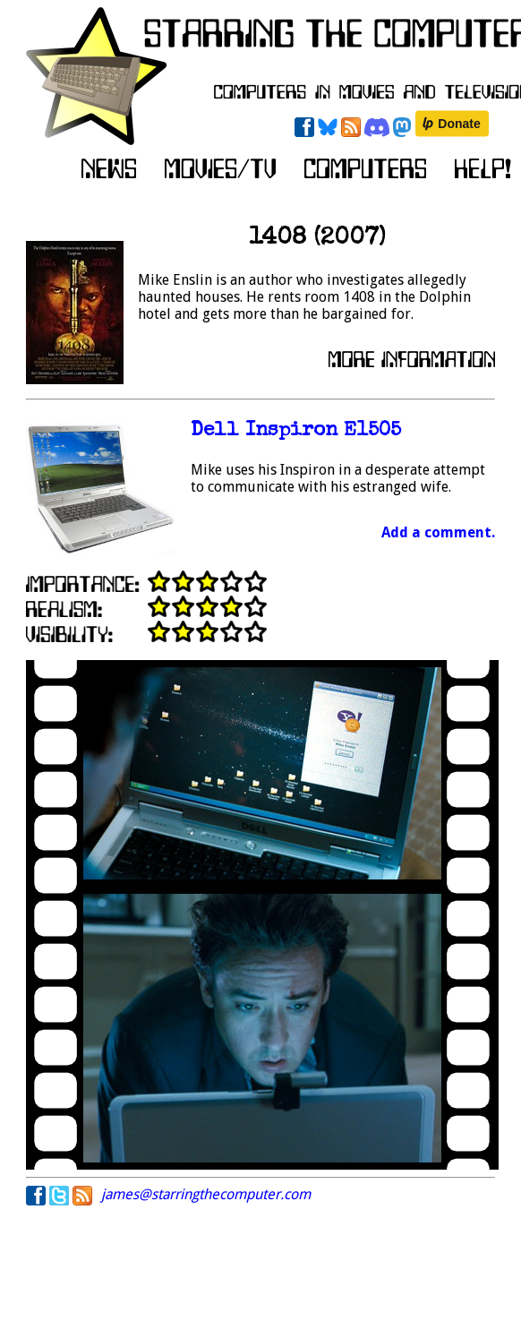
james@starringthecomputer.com (206, 1194)
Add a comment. (438, 532)
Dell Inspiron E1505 (296, 431)
